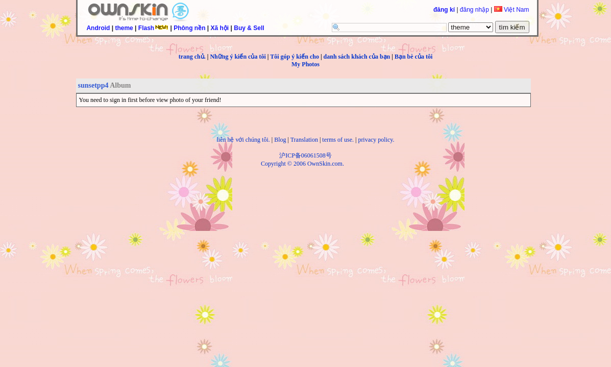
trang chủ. (192, 56)
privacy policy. (376, 139)
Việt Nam (511, 9)
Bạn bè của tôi (413, 56)
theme (124, 28)
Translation (304, 139)
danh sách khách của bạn (357, 56)
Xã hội (220, 28)
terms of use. (338, 139)
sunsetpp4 (93, 85)
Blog (280, 139)
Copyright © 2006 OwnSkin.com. (302, 163)
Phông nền (189, 28)
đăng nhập (474, 9)
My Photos (305, 64)
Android (98, 28)
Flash (153, 28)
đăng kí (444, 9)
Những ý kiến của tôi (237, 56)
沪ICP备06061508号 (305, 155)
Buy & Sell (249, 28)
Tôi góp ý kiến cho (294, 56)
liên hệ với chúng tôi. (243, 139)
